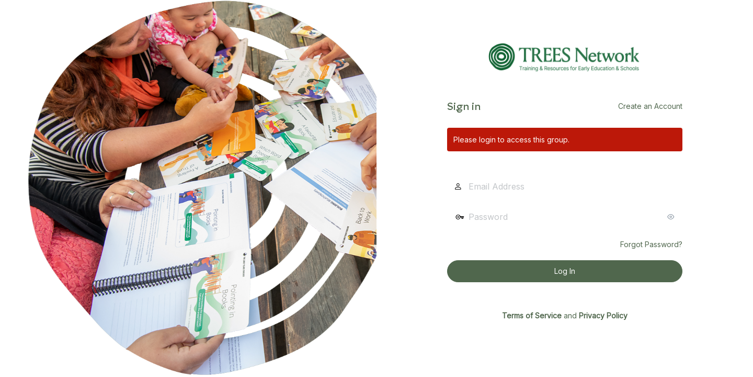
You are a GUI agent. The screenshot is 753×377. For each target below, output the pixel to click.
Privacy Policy (603, 315)
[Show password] (671, 216)
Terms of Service (532, 315)
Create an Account (650, 106)
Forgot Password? (651, 244)
